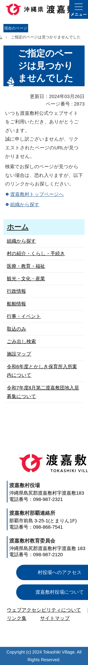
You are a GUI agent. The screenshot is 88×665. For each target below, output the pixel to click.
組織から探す (24, 204)
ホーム (18, 227)
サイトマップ (55, 618)
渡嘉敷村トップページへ (37, 194)
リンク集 (16, 618)
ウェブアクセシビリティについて (44, 610)
